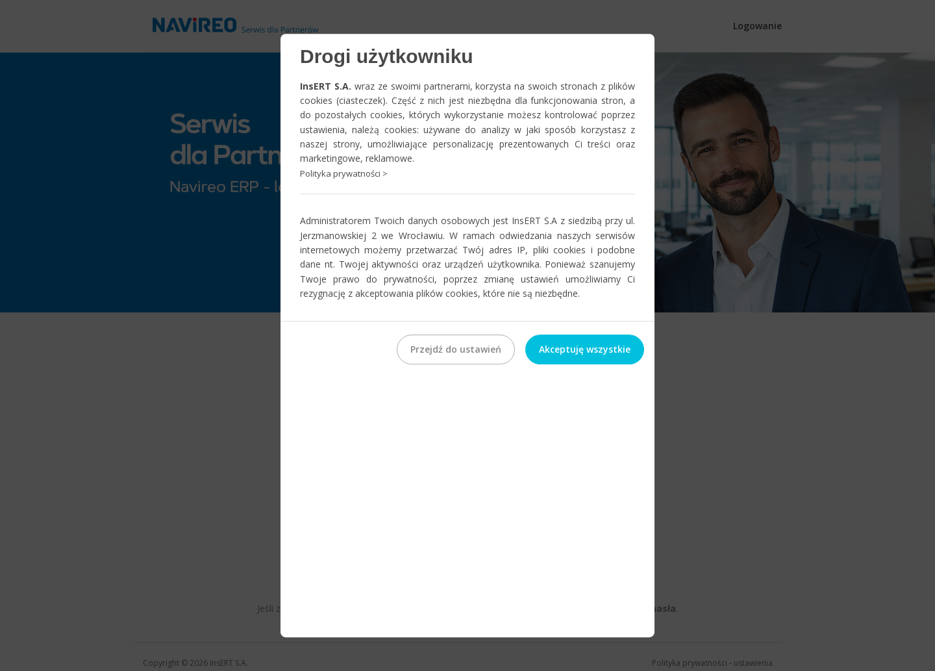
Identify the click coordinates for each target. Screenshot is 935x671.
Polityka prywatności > (344, 173)
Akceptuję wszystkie (584, 349)
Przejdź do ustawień (455, 349)
